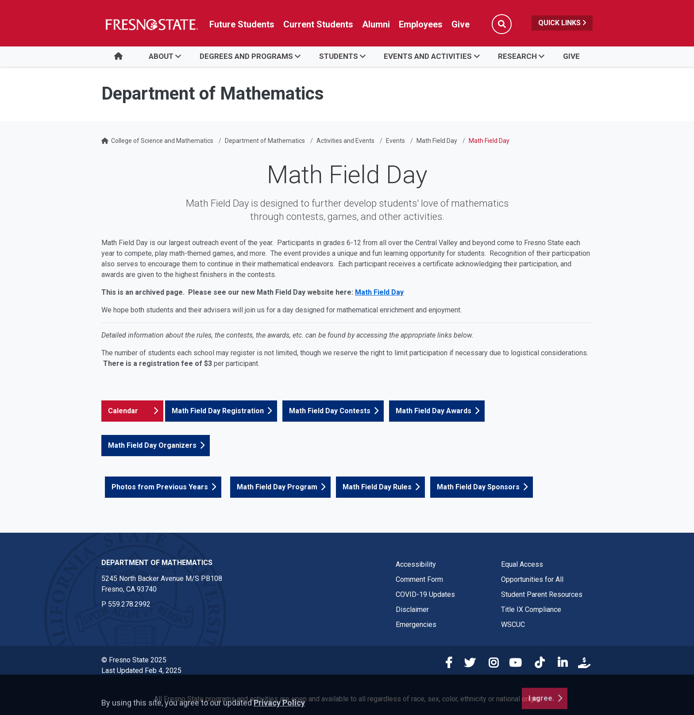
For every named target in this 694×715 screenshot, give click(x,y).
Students (338, 56)
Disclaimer (412, 609)
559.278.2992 (129, 604)
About (161, 56)
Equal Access (522, 564)
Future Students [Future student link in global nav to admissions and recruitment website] (241, 24)
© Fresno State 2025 (133, 660)
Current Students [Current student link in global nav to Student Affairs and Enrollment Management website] (318, 24)
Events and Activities (428, 56)
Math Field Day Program (277, 487)
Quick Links (562, 23)
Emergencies (416, 624)
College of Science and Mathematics (162, 140)
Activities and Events (345, 140)
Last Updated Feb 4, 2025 (141, 670)
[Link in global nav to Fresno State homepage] (151, 24)
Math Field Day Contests (329, 411)
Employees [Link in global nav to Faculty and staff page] (421, 24)
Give (571, 56)
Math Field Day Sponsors (478, 487)
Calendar (123, 411)
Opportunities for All (532, 579)
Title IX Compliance (531, 609)
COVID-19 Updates (425, 594)
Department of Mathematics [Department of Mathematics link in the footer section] (156, 562)
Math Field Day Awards (433, 411)
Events (395, 140)
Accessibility (416, 564)
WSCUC (513, 624)
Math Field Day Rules (377, 487)
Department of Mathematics (265, 140)
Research (517, 56)
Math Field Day (436, 140)
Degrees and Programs (246, 56)
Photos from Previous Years (160, 487)
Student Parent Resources (541, 594)
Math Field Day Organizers (152, 445)
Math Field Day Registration (218, 411)
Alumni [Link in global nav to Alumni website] (376, 24)
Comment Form (419, 579)
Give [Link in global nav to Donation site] (460, 24)
